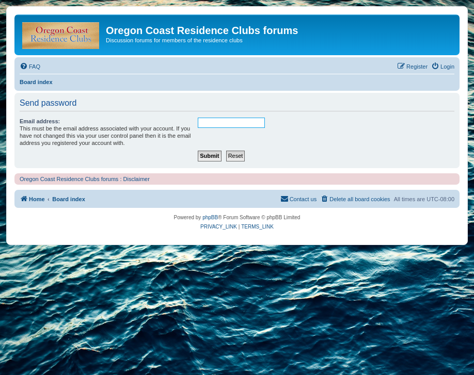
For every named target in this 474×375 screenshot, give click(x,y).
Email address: (40, 121)
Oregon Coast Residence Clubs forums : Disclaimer (85, 179)
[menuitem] (30, 66)
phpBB (210, 217)
